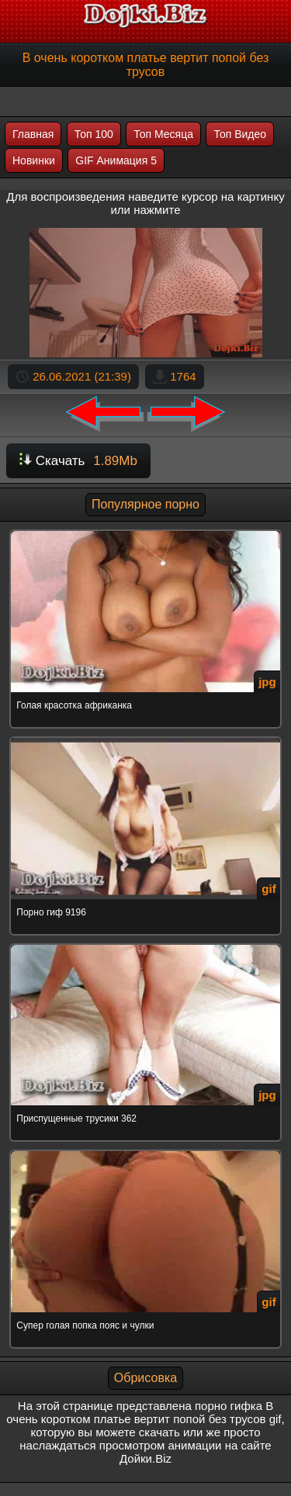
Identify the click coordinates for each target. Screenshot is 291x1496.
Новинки (33, 160)
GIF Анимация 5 (116, 160)
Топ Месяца (163, 134)
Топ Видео (239, 134)
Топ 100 (93, 134)
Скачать (78, 461)
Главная (33, 134)
